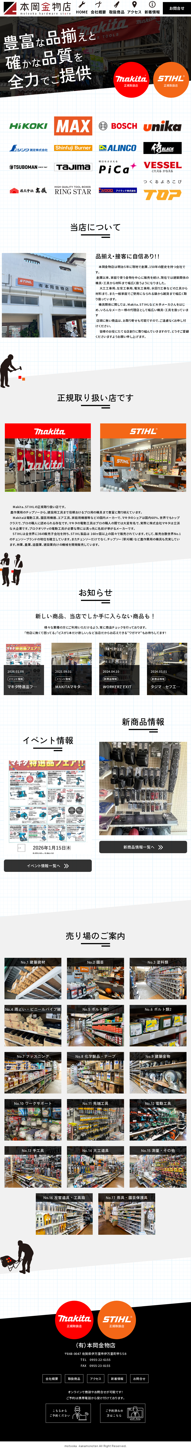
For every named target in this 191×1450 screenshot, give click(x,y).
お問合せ (176, 8)
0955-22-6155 (100, 1359)
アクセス (134, 8)
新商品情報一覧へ (143, 847)
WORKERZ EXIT (165, 686)
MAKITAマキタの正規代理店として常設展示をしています (117, 686)
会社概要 (98, 8)
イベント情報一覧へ (47, 865)
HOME (82, 8)
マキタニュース (19, 686)
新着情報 (152, 8)
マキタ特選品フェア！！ (70, 686)
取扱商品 (116, 8)
